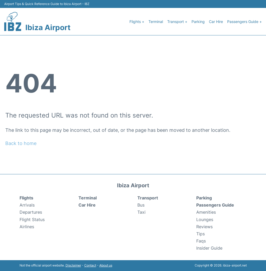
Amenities (206, 212)
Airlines (27, 226)
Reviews (204, 226)
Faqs (201, 241)
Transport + (177, 21)
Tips (200, 233)
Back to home (20, 143)
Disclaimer (73, 265)
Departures (31, 212)
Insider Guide (209, 248)
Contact (90, 265)
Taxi (141, 212)
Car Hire (216, 21)
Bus (140, 205)
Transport (147, 197)
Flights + (136, 21)
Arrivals (27, 205)
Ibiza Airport (48, 27)
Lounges (204, 219)
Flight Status (32, 219)
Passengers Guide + (244, 21)
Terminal (155, 21)
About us (105, 265)
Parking (198, 21)
